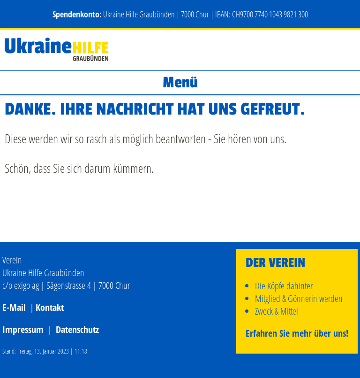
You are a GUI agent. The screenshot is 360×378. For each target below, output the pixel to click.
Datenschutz (77, 329)
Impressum (23, 329)
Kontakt (50, 307)
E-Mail (14, 307)
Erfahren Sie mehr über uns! (297, 333)
